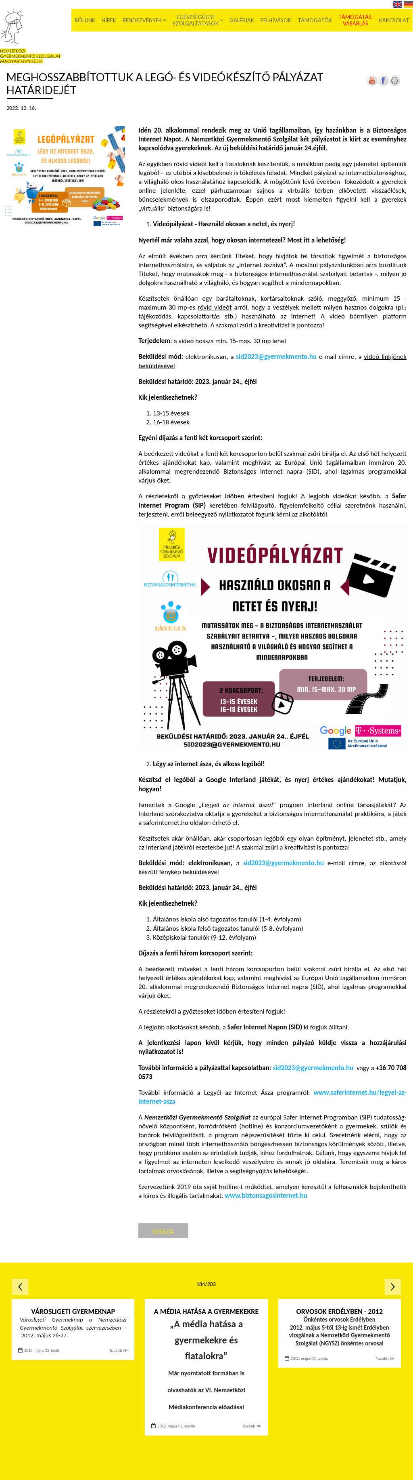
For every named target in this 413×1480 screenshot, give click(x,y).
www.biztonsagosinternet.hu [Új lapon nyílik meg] (266, 1195)
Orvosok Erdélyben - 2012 (339, 1311)
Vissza (163, 1231)
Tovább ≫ (118, 1350)
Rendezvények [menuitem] (142, 20)
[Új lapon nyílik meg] (383, 84)
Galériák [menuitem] (242, 20)
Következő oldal (393, 1287)
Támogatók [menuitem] (315, 20)
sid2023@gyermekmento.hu (276, 356)
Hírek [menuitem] (109, 20)
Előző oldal (20, 1287)
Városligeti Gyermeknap (73, 1311)
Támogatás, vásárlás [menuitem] (356, 20)
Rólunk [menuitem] (85, 20)
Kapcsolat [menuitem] (395, 20)
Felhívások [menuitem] (276, 20)
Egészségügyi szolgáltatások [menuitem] (196, 20)
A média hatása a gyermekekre (206, 1311)
